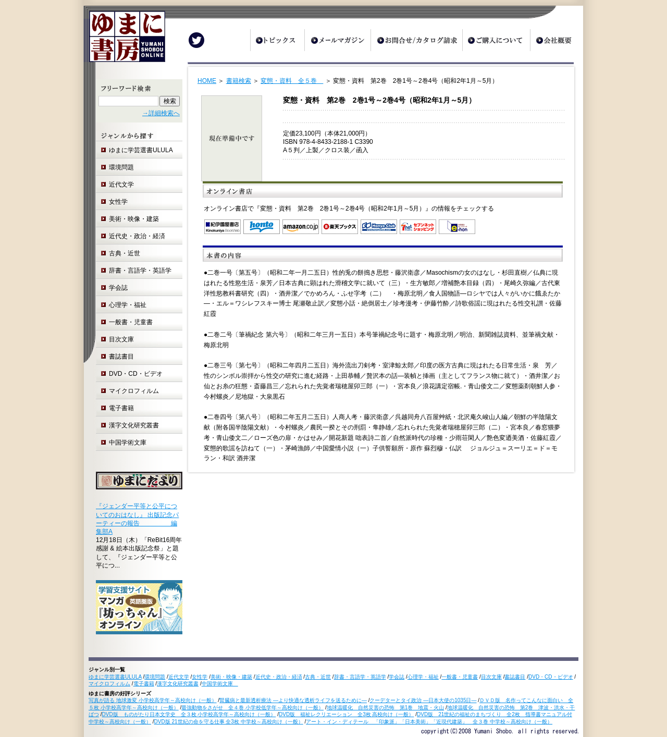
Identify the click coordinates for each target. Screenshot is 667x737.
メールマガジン (337, 40)
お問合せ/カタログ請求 (416, 40)
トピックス (277, 40)
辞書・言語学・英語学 (140, 270)
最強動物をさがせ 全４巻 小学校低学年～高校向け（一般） (252, 707)
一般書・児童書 (131, 322)
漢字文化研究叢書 (134, 425)
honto (261, 226)
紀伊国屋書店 (222, 226)
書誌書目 (121, 356)
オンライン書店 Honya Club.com (379, 226)
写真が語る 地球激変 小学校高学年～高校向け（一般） (153, 700)
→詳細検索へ (161, 113)
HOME (206, 80)
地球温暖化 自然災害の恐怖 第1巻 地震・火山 (385, 707)
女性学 (118, 201)
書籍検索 (238, 80)
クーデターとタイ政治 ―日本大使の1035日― (422, 700)
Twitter (196, 40)
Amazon (300, 226)
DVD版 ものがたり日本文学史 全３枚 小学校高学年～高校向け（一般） (189, 714)
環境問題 (121, 167)
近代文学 (121, 184)
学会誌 (118, 287)
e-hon (457, 226)
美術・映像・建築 (134, 219)
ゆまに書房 (124, 40)
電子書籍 (121, 408)
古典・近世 (124, 253)
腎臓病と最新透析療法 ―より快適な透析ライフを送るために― (293, 700)
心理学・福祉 (127, 305)
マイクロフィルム (134, 391)
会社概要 (556, 40)
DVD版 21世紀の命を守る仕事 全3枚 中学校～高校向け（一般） (228, 721)
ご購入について (496, 40)
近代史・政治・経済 (137, 236)
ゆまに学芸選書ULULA (141, 150)
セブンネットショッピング (418, 226)
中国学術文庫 (131, 442)
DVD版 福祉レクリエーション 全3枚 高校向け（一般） (346, 714)
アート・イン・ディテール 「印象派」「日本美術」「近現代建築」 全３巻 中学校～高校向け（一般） (429, 721)
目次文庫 (121, 339)
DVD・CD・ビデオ (136, 373)
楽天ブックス (340, 226)
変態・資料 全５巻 (292, 80)
